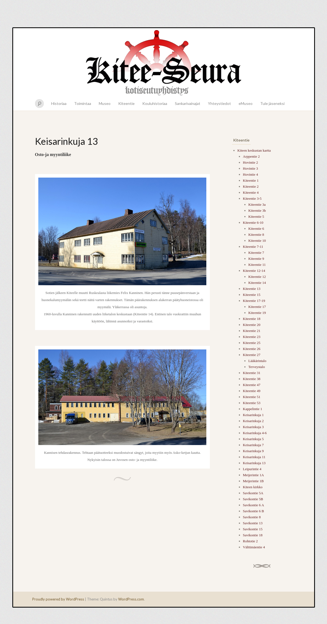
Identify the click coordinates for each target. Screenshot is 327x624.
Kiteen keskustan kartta (254, 150)
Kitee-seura (163, 62)
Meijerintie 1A (253, 475)
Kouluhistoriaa (154, 103)
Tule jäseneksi (272, 103)
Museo (105, 103)
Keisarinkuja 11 (254, 457)
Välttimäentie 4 (254, 547)
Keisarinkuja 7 (253, 445)
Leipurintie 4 (252, 469)
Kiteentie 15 (252, 295)
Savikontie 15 (253, 529)
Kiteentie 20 (252, 325)
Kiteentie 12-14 (254, 271)
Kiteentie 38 (252, 379)
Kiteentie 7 (256, 253)
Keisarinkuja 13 (254, 463)
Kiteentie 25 (252, 343)
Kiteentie (126, 103)
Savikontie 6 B (253, 511)
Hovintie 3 (250, 168)
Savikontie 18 (253, 535)
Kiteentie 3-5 (252, 198)
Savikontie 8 (252, 517)
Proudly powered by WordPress (58, 599)
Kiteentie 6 (256, 228)
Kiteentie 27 (252, 355)
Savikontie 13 (253, 523)
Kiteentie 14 (257, 283)
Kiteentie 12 (257, 277)
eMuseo (246, 103)
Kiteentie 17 (257, 307)
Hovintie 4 (250, 174)
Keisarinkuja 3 (253, 427)
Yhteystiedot (219, 103)
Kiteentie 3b (257, 210)
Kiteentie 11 (257, 265)
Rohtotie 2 (250, 541)
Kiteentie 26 (252, 349)
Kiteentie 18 (252, 319)
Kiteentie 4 (251, 192)
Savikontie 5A (253, 493)
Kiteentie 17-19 (254, 301)
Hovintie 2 (250, 162)
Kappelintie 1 (252, 409)
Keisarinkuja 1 (253, 415)
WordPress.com (131, 599)
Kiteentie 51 (252, 397)
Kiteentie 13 (252, 289)
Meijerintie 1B (253, 481)
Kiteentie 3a (257, 204)
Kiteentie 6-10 (253, 222)
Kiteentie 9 (256, 259)
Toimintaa (82, 103)
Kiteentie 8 (256, 234)
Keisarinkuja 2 (253, 421)
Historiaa (58, 103)
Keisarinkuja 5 (253, 439)
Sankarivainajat (187, 103)
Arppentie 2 (251, 156)
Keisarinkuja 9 (253, 451)
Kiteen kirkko (253, 487)
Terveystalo (256, 367)
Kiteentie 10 (257, 241)
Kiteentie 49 (252, 391)
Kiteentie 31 (252, 373)
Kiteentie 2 (251, 186)
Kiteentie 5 (256, 216)
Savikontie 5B (253, 499)
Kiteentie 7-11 (253, 247)
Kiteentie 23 (252, 337)
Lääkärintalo (257, 361)
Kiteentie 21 (252, 331)
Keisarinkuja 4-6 (255, 433)
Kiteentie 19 (257, 313)
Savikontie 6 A (253, 505)
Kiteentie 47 (252, 385)
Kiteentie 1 (251, 180)
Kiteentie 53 (252, 403)
